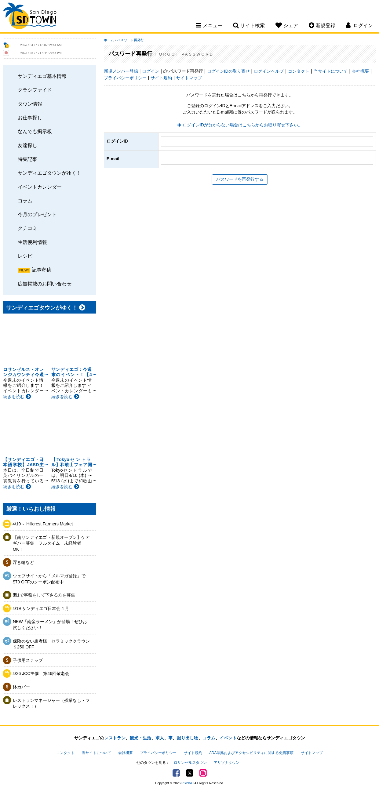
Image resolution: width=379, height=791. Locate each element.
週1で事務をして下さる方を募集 (44, 595)
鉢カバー (21, 686)
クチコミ (27, 228)
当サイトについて (331, 71)
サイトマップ (189, 77)
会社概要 (360, 71)
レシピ (25, 256)
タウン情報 (30, 104)
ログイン (150, 71)
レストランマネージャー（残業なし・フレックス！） (51, 703)
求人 (159, 737)
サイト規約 (161, 77)
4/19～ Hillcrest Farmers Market (43, 523)
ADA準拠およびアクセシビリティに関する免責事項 (251, 753)
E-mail (113, 158)
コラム (25, 200)
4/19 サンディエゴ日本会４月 (41, 608)
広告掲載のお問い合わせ (44, 283)
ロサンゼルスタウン (190, 762)
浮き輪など (23, 562)
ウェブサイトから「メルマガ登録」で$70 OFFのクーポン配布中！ (49, 578)
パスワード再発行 (130, 40)
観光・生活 (140, 737)
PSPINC (187, 783)
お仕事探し (30, 117)
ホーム (109, 40)
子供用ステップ (28, 660)
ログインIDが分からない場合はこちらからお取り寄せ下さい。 (242, 124)
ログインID (117, 141)
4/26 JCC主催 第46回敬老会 (41, 673)
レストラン (115, 737)
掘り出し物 (187, 737)
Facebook (176, 773)
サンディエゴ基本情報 (42, 76)
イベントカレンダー (40, 187)
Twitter (189, 773)
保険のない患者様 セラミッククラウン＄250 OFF (51, 644)
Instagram (203, 773)
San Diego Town (29, 17)
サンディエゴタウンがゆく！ (49, 173)
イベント (228, 737)
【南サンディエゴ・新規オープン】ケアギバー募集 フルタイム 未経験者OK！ (51, 543)
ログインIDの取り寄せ (228, 71)
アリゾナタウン (226, 762)
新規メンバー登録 (121, 71)
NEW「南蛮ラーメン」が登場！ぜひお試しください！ (50, 624)
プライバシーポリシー (125, 77)
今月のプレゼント (37, 214)
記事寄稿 (41, 269)
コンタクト (298, 71)
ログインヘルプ (269, 71)
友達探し (27, 145)
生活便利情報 (32, 242)
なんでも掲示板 (35, 131)
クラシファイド (35, 90)
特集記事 (27, 159)
